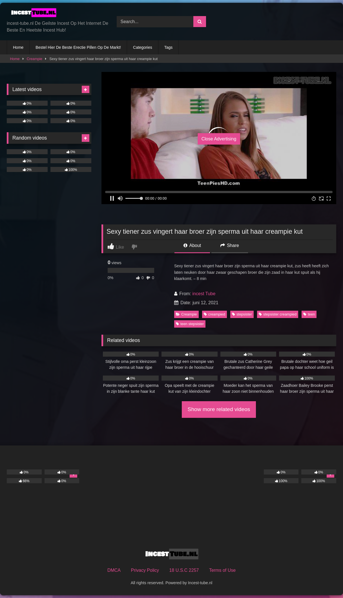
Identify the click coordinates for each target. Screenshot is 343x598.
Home (18, 47)
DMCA (114, 570)
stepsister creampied (277, 314)
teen (309, 314)
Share (229, 245)
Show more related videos (219, 409)
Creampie (34, 59)
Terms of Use (222, 570)
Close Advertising (219, 138)
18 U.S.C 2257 (184, 570)
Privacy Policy (145, 570)
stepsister (242, 314)
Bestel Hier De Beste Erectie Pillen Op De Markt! (78, 47)
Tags (168, 47)
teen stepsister (190, 324)
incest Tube (204, 293)
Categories (142, 47)
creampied (214, 314)
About (192, 245)
